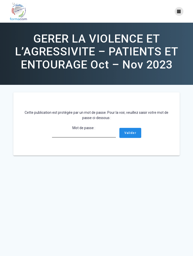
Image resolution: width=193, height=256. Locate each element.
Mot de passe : (84, 131)
